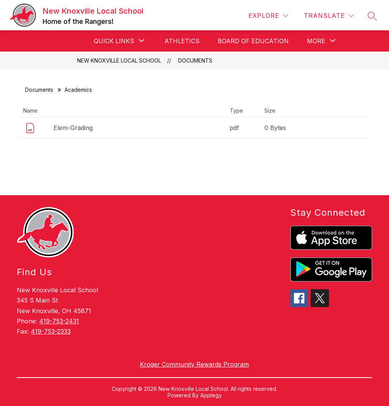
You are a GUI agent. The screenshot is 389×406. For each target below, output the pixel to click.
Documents (195, 60)
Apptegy (211, 395)
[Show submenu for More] (316, 40)
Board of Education (253, 41)
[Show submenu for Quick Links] (114, 40)
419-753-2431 (59, 321)
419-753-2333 (51, 331)
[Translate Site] (329, 15)
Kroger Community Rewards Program (194, 364)
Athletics (181, 41)
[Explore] (268, 15)
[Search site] (372, 15)
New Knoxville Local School (119, 60)
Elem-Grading (73, 128)
